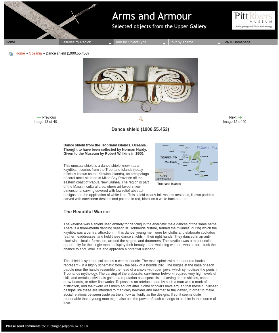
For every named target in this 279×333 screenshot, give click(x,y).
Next (232, 117)
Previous (49, 117)
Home (20, 53)
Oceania (35, 53)
